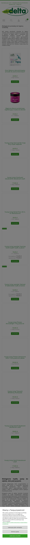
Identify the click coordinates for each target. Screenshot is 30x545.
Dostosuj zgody (15, 531)
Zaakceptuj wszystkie (15, 535)
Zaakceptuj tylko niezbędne (15, 527)
